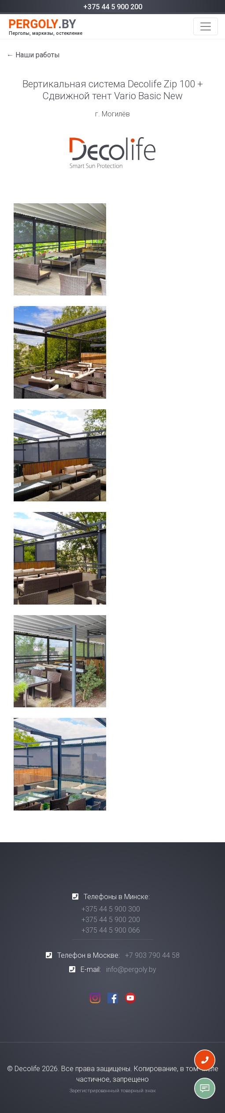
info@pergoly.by (131, 969)
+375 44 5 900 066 (110, 930)
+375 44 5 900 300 (110, 909)
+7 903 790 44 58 (152, 955)
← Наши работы (33, 55)
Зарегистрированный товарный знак (113, 1091)
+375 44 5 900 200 (112, 7)
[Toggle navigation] (205, 26)
